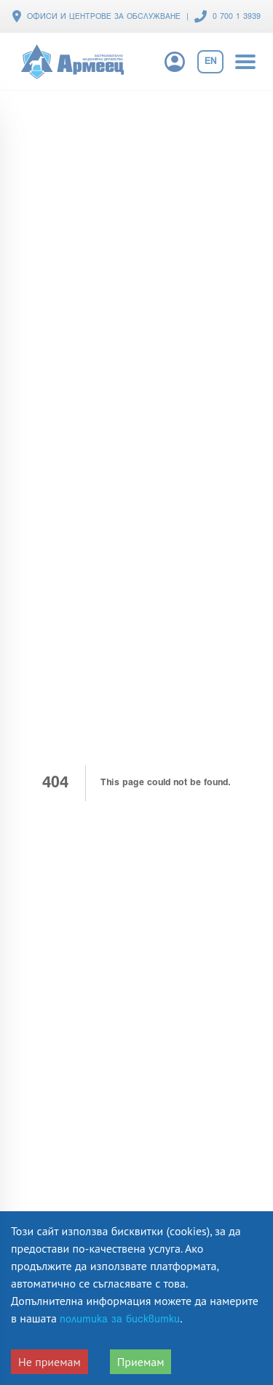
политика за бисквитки (120, 1320)
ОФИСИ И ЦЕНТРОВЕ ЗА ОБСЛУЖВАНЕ (104, 16)
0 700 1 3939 (237, 16)
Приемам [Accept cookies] (141, 1361)
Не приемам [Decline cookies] (49, 1361)
